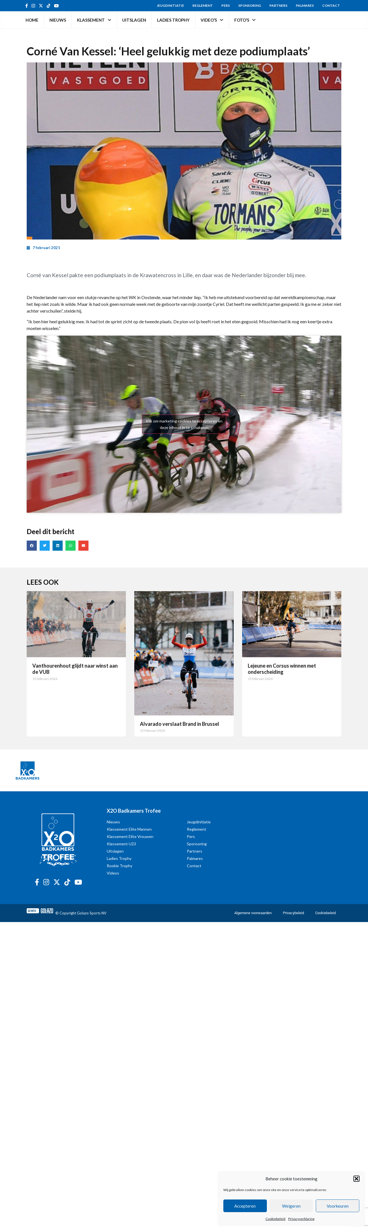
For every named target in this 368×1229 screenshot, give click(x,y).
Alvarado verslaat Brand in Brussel (179, 724)
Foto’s (245, 20)
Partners (278, 5)
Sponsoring (249, 5)
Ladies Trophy (173, 19)
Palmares (305, 5)
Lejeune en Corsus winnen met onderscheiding (282, 669)
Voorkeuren (338, 1205)
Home (32, 19)
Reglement (202, 5)
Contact (331, 5)
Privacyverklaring (301, 1219)
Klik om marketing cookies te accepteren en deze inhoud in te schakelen (184, 424)
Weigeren (291, 1205)
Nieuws (57, 19)
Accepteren (245, 1205)
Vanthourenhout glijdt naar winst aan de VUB (75, 669)
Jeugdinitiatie (170, 5)
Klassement (94, 20)
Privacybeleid (293, 913)
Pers (225, 5)
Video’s (212, 20)
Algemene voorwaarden (253, 913)
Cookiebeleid (275, 1219)
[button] (356, 1178)
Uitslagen (134, 19)
